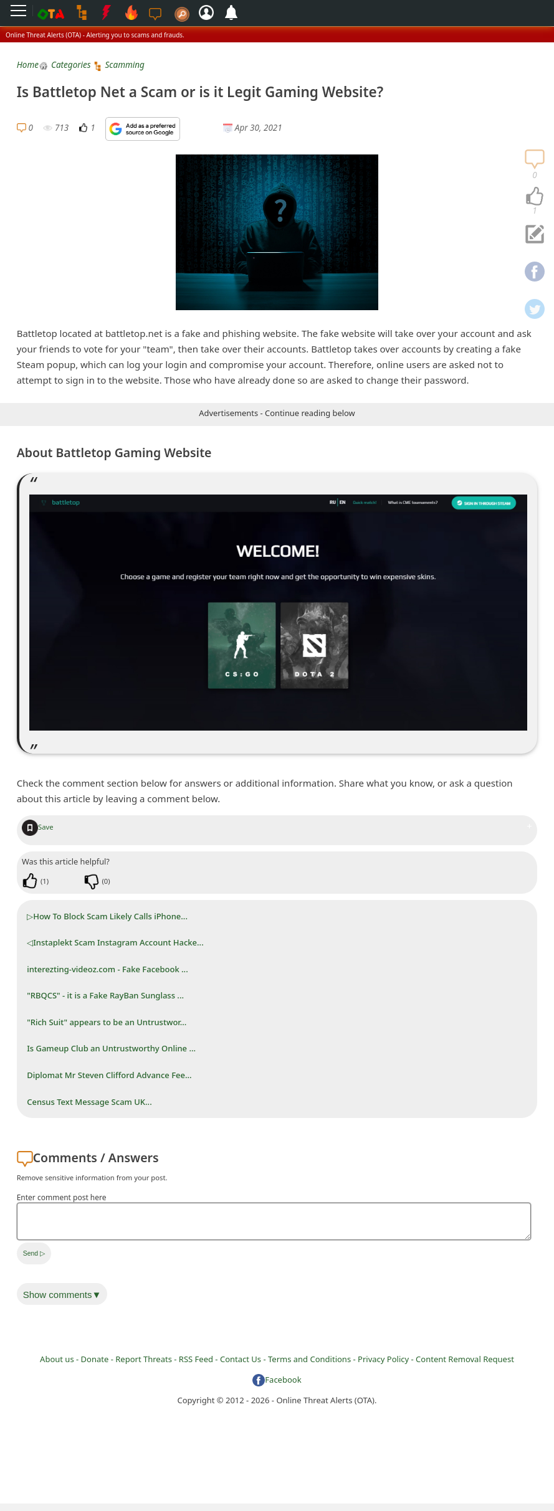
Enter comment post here (62, 1197)
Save (38, 826)
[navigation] (535, 197)
